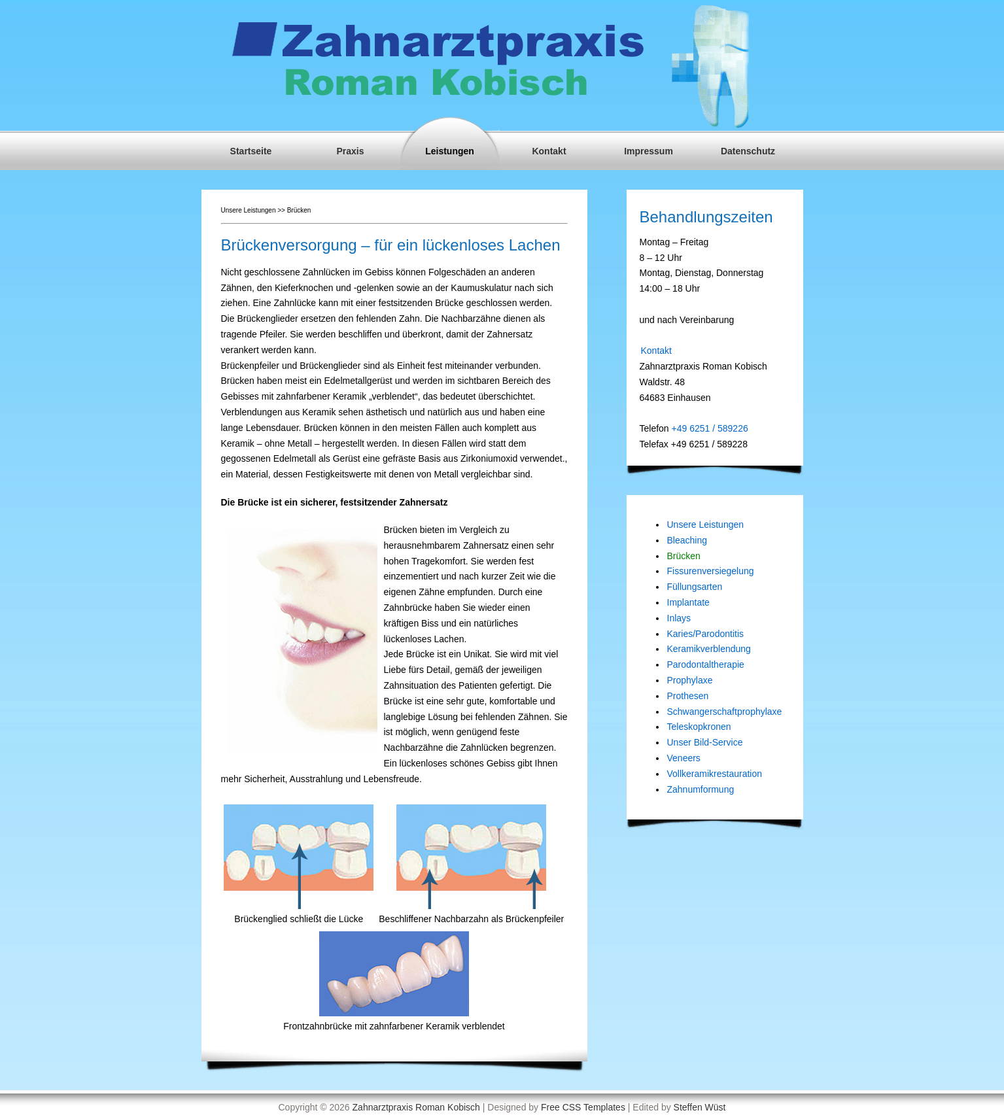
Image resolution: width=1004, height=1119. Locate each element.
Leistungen (449, 151)
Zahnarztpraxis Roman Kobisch (416, 1107)
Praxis (350, 151)
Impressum (648, 151)
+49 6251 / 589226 (708, 428)
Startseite (251, 151)
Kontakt (549, 151)
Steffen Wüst (700, 1107)
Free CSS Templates (583, 1107)
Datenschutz (748, 151)
